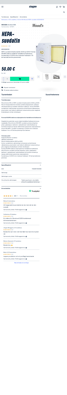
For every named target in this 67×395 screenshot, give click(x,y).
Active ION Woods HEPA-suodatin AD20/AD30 (30, 19)
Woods (4, 25)
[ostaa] (19, 79)
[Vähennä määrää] (3, 80)
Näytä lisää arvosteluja (21, 263)
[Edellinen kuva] (38, 76)
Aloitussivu (4, 19)
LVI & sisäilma (12, 19)
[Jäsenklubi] (57, 7)
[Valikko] (3, 7)
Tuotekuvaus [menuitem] (5, 17)
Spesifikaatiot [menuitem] (14, 17)
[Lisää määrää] (3, 78)
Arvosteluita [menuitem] (23, 17)
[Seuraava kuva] (65, 76)
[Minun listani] (60, 7)
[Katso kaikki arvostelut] (5, 46)
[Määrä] (7, 79)
